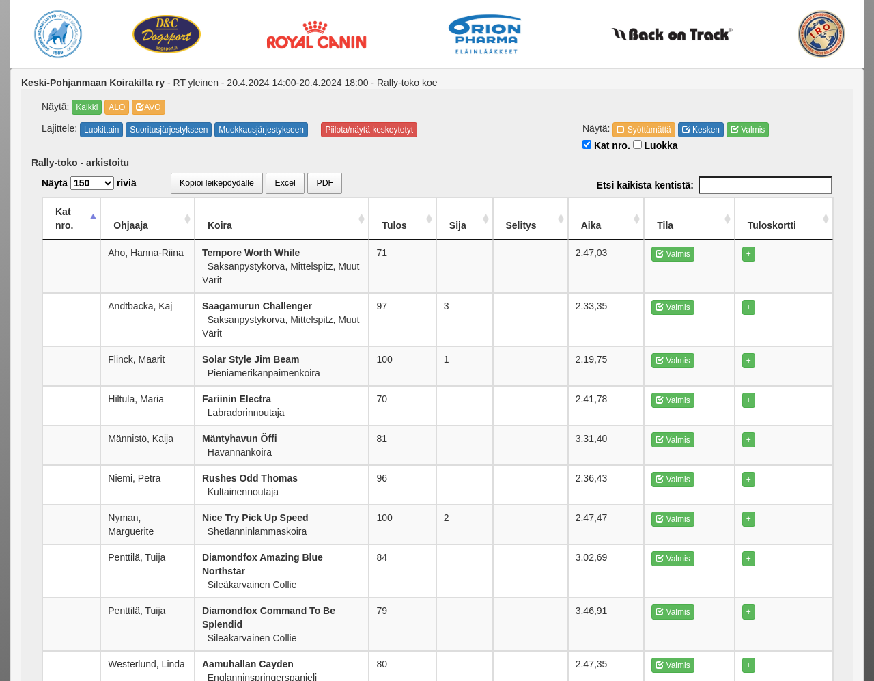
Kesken (701, 130)
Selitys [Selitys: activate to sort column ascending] (587, 211)
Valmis (748, 130)
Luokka (655, 145)
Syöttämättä (644, 130)
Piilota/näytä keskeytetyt (369, 130)
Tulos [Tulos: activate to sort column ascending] (475, 211)
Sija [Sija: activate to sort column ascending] (530, 211)
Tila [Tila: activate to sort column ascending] (700, 211)
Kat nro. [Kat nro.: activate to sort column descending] (73, 211)
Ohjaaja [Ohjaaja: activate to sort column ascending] (144, 211)
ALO (117, 107)
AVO (148, 107)
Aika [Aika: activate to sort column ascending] (648, 211)
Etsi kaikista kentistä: (714, 185)
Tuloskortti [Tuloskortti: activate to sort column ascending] (783, 211)
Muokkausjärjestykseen (261, 130)
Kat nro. (606, 145)
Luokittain (101, 130)
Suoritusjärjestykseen (169, 130)
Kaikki (87, 107)
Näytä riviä (89, 183)
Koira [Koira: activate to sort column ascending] (250, 211)
